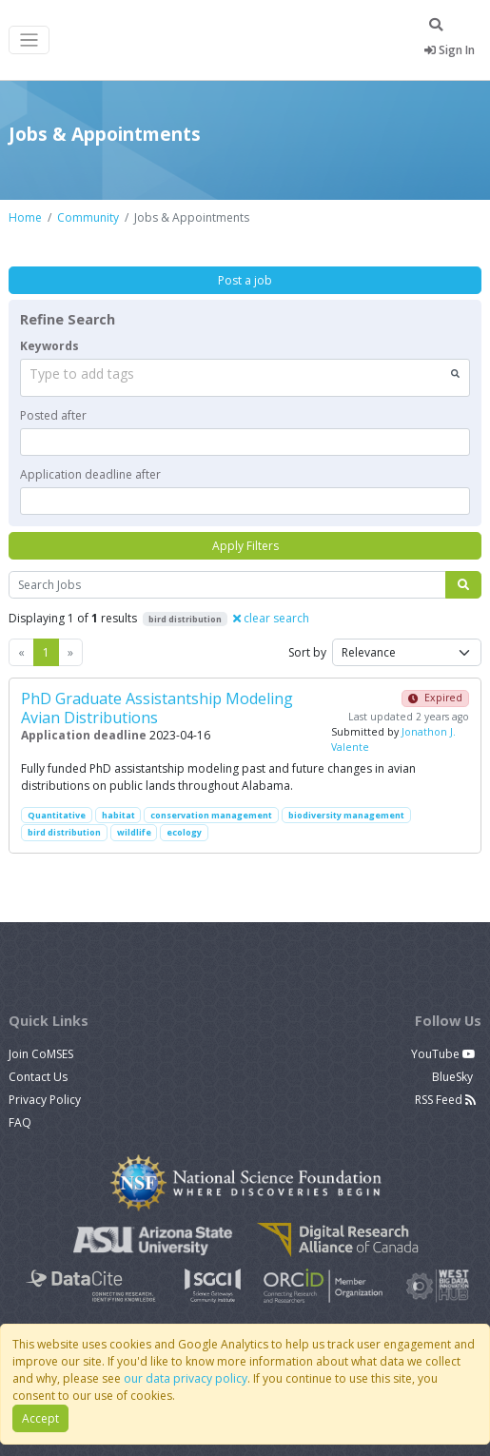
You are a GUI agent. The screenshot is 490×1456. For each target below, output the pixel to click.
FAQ (20, 1122)
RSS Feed (445, 1100)
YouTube (443, 1054)
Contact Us (38, 1077)
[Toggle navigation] (29, 40)
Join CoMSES (41, 1054)
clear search (271, 618)
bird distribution (64, 832)
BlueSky (454, 1077)
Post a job (245, 280)
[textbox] (245, 442)
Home (25, 217)
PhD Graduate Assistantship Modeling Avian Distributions (157, 707)
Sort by (307, 652)
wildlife (134, 832)
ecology (184, 832)
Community (88, 217)
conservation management (211, 815)
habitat (118, 815)
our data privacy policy (185, 1378)
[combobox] (245, 378)
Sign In (449, 50)
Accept (40, 1418)
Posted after (53, 415)
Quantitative (57, 815)
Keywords (49, 346)
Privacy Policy (45, 1100)
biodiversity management (346, 815)
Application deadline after (90, 474)
